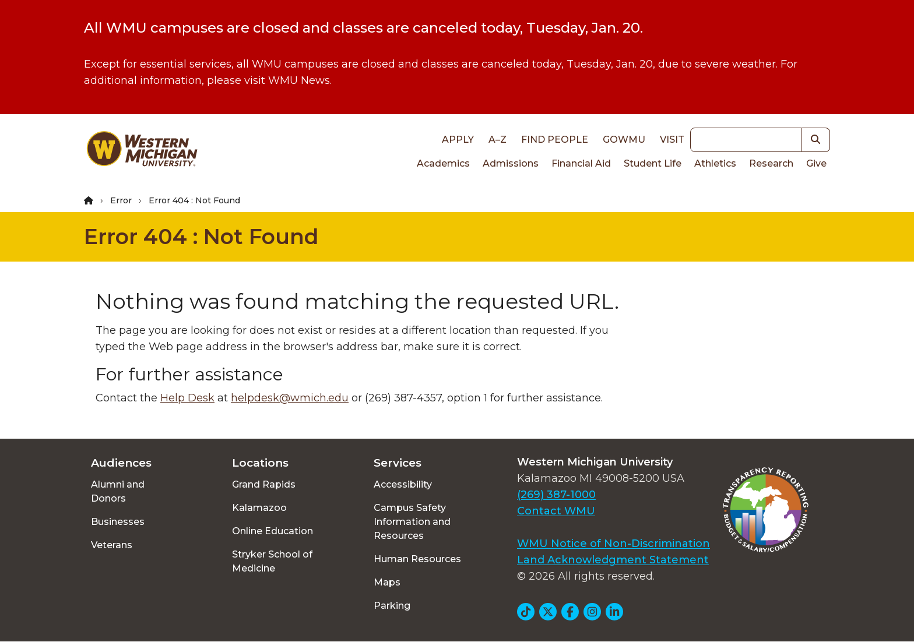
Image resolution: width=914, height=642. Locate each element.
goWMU (624, 139)
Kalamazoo (259, 507)
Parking (392, 605)
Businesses (118, 521)
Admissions (511, 163)
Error (121, 200)
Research (771, 163)
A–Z (497, 139)
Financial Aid (581, 163)
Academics (443, 163)
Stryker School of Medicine (272, 561)
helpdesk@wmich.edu (290, 397)
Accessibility (403, 484)
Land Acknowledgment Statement (613, 559)
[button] (815, 140)
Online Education (272, 531)
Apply (458, 139)
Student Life (652, 163)
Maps (387, 582)
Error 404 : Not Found (201, 236)
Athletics (715, 163)
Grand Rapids (264, 484)
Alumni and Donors (118, 491)
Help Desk (187, 397)
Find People (554, 139)
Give (816, 163)
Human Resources (417, 559)
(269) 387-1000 (556, 494)
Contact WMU (556, 511)
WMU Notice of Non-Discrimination (613, 543)
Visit (672, 139)
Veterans (111, 545)
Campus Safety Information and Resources (412, 521)
